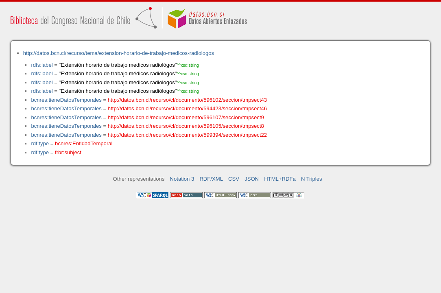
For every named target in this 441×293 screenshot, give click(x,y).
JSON (252, 179)
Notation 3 (182, 179)
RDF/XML (211, 179)
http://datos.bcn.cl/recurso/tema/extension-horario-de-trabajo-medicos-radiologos (118, 53)
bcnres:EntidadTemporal (83, 143)
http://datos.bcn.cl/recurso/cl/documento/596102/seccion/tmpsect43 (187, 100)
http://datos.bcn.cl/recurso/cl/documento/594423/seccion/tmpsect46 (187, 108)
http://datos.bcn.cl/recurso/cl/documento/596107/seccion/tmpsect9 (186, 117)
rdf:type (40, 143)
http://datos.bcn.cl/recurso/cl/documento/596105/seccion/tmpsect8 (186, 126)
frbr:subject (68, 152)
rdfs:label (41, 65)
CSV (233, 179)
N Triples (311, 179)
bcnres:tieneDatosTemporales (66, 100)
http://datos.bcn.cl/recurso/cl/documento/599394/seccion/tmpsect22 (187, 135)
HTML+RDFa (280, 179)
